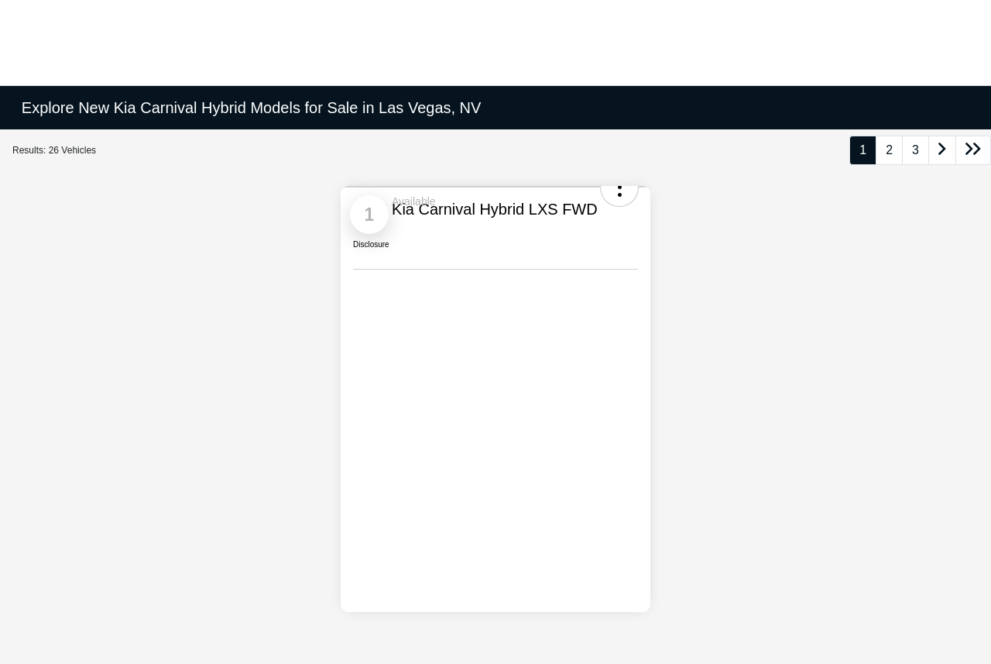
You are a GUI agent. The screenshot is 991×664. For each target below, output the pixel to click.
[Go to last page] (973, 150)
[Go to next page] (942, 150)
